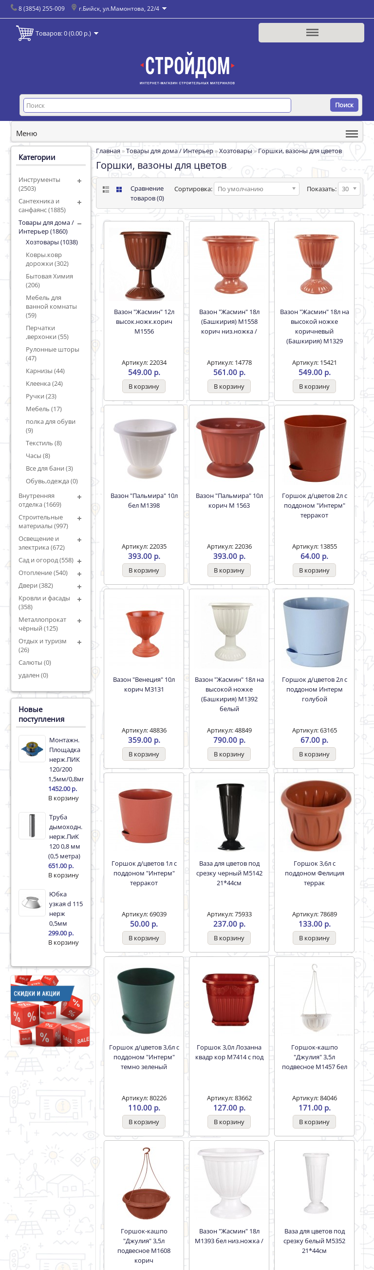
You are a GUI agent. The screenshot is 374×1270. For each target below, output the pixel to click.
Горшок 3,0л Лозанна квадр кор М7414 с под (229, 1052)
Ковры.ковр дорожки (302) (47, 259)
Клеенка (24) (44, 383)
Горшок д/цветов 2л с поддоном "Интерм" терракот (314, 505)
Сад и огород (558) (46, 560)
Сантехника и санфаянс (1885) (42, 205)
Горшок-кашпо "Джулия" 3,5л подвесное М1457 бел (314, 1057)
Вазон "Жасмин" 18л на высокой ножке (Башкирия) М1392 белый (229, 694)
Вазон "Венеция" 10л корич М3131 (144, 684)
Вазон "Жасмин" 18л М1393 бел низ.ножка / (229, 1236)
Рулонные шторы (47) (52, 353)
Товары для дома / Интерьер (169, 150)
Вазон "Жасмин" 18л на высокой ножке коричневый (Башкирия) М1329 (314, 326)
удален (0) (33, 675)
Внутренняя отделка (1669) (40, 500)
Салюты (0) (35, 662)
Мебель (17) (44, 408)
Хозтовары (235, 150)
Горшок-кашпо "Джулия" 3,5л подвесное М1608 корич (143, 1246)
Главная (108, 150)
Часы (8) (38, 455)
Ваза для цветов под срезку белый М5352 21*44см (314, 1241)
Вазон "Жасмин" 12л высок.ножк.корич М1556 (144, 321)
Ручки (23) (41, 396)
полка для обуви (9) (50, 426)
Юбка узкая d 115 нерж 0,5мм (66, 909)
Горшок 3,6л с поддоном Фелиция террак (314, 873)
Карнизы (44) (45, 370)
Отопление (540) (43, 572)
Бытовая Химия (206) (49, 280)
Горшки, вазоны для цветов (300, 150)
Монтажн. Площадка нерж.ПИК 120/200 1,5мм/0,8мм (65, 759)
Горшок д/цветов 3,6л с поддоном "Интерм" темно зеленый (144, 1057)
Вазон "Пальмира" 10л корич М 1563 (229, 500)
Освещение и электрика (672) (42, 543)
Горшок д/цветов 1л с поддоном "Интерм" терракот (144, 873)
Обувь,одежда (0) (52, 480)
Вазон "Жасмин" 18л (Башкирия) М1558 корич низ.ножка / (229, 321)
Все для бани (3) (49, 468)
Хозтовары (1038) (52, 242)
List (105, 189)
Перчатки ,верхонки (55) (47, 332)
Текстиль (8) (44, 442)
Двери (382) (36, 585)
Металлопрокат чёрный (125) (42, 624)
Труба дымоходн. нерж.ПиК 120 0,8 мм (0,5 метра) (65, 836)
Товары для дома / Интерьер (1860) (46, 227)
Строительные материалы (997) (43, 521)
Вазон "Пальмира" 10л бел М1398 (144, 500)
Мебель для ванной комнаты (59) (51, 306)
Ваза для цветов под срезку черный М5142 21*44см (229, 873)
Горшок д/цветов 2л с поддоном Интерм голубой (314, 689)
